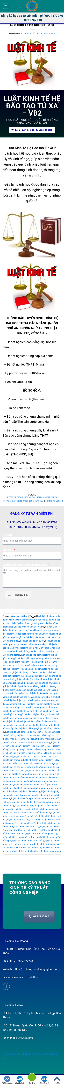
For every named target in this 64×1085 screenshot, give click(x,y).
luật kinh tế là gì (43, 746)
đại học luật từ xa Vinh (45, 619)
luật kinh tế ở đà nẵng (38, 795)
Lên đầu (57, 1080)
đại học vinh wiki (52, 630)
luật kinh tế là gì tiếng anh (38, 749)
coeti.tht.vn (33, 977)
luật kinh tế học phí (28, 728)
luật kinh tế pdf (19, 802)
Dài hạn (16, 616)
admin (51, 33)
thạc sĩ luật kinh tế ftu (31, 847)
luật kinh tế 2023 (50, 651)
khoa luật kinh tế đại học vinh (29, 648)
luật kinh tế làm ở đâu (33, 760)
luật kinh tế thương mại (18, 819)
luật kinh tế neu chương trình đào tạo (32, 788)
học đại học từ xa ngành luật (31, 633)
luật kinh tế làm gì (45, 756)
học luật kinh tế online (26, 644)
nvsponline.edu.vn (13, 977)
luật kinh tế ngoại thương (15, 795)
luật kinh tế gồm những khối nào (39, 714)
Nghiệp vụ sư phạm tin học (16, 1053)
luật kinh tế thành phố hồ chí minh (34, 812)
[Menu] (6, 6)
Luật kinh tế (35, 651)
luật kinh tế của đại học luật (16, 693)
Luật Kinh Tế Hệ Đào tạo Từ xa (32, 25)
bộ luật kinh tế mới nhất (48, 616)
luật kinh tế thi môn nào (27, 816)
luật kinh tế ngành (49, 791)
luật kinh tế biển (27, 665)
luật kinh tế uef (49, 823)
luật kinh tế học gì (41, 725)
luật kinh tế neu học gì (29, 791)
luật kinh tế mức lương (43, 774)
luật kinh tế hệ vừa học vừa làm (42, 721)
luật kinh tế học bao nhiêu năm (17, 725)
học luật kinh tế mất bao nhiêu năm (39, 637)
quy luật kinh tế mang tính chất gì (28, 840)
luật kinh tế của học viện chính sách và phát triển (31, 697)
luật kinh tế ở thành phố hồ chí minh (28, 798)
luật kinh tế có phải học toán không (22, 686)
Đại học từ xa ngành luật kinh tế (29, 626)
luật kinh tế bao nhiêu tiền (33, 662)
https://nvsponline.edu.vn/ (21, 497)
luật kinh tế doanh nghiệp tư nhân (36, 707)
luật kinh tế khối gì (41, 742)
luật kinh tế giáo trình (27, 711)
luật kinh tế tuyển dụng (30, 823)
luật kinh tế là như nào (24, 756)
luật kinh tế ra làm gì (44, 809)
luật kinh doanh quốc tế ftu (15, 651)
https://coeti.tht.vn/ (47, 497)
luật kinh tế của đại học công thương (40, 690)
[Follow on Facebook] (6, 986)
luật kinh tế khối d (23, 742)
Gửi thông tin (18, 595)
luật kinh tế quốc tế (24, 809)
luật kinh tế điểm (35, 704)
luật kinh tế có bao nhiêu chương (28, 676)
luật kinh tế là (28, 746)
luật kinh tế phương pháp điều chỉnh (32, 805)
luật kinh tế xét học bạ (15, 830)
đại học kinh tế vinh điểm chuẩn (18, 619)
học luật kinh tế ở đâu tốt (32, 640)
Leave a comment (52, 851)
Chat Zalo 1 (19, 1080)
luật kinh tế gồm (46, 711)
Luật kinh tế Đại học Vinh (34, 700)
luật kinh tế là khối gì (42, 753)
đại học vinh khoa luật (32, 630)
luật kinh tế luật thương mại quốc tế (38, 767)
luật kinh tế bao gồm (31, 655)
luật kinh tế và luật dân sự (26, 826)
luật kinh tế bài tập (11, 655)
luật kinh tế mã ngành (36, 770)
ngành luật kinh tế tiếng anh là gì (41, 833)
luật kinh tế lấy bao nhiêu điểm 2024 (35, 763)
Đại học (24, 616)
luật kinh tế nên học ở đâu (24, 781)
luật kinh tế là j (24, 753)
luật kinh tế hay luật (16, 721)
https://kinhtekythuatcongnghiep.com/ (23, 501)
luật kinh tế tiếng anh (40, 819)
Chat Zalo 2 (44, 1080)
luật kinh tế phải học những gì (41, 802)
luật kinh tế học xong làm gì (18, 732)
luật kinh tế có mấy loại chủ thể (32, 679)
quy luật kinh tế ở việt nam (42, 844)
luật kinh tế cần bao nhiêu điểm (26, 669)
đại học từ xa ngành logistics (31, 623)
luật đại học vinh (52, 648)
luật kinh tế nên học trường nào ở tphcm (33, 784)
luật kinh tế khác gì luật (44, 732)
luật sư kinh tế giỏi (36, 830)
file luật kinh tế (10, 633)
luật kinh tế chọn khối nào (25, 672)
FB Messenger (7, 1080)
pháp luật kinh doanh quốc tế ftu (18, 837)
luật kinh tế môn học (22, 774)
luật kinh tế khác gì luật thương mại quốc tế (35, 739)
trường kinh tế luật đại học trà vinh (25, 851)
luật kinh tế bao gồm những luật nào (34, 658)
